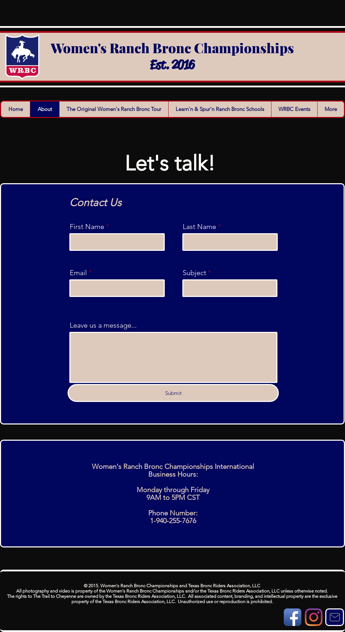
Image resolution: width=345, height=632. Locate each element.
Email (78, 272)
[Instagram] (313, 617)
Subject (194, 272)
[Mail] (334, 617)
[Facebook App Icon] (292, 617)
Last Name (199, 226)
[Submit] (173, 393)
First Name (87, 226)
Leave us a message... (103, 325)
